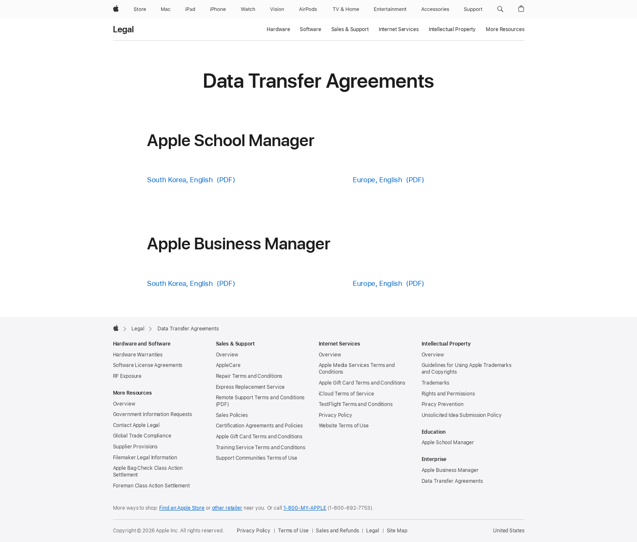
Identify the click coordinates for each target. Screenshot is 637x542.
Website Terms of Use (344, 426)
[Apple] (116, 9)
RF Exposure (127, 376)
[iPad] (190, 9)
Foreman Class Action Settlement (151, 486)
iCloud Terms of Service (346, 394)
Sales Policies (232, 415)
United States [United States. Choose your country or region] (508, 531)
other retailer (227, 508)
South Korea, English (180, 179)
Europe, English (377, 179)
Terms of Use (293, 531)
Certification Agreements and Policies (259, 426)
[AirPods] (308, 9)
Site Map (397, 531)
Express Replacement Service (250, 387)
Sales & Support (350, 29)
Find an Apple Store (181, 508)
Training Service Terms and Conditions (261, 447)
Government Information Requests (152, 414)
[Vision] (277, 9)
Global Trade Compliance (142, 436)
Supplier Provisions (135, 447)
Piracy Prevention (443, 404)
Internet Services (399, 29)
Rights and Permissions (448, 394)
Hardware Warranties (138, 355)
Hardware (278, 29)
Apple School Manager (448, 442)
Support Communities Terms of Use (256, 458)
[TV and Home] (346, 9)
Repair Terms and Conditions (249, 376)
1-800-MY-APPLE (304, 508)
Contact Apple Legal (136, 425)
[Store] (139, 9)
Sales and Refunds (337, 531)
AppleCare (228, 365)
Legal (123, 29)
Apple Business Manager (450, 470)
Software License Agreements (148, 365)
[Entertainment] (390, 9)
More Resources (505, 29)
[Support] (473, 9)
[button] (500, 9)
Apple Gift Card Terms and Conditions (259, 437)
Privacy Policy (335, 415)
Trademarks (436, 383)
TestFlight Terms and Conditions (356, 404)
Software (310, 29)
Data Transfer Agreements (452, 481)
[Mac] (165, 9)
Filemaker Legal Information (145, 458)
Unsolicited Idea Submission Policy (462, 415)
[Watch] (248, 9)
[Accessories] (435, 9)
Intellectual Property (452, 29)
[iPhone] (218, 9)
